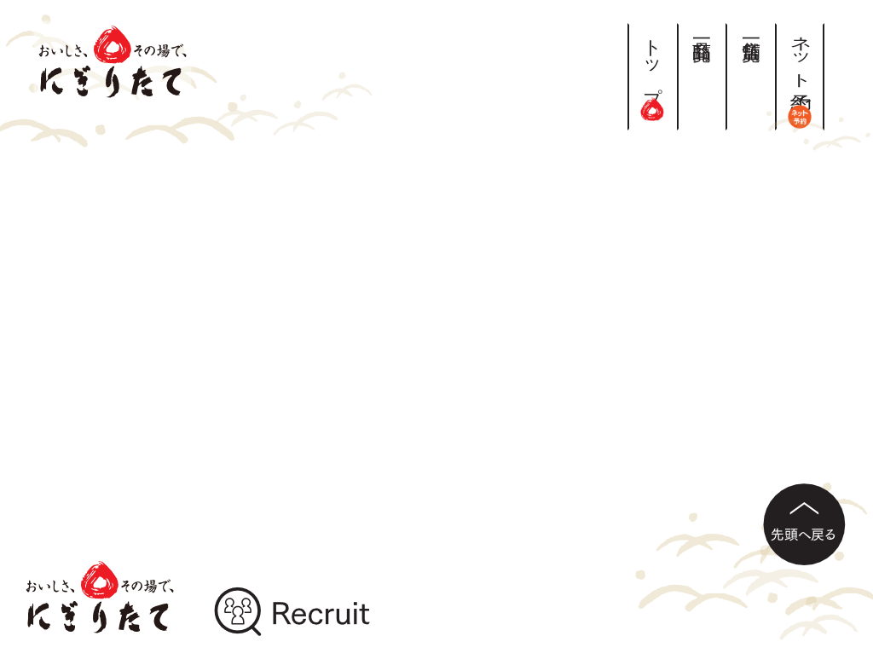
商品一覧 (702, 29)
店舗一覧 (750, 29)
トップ (652, 71)
